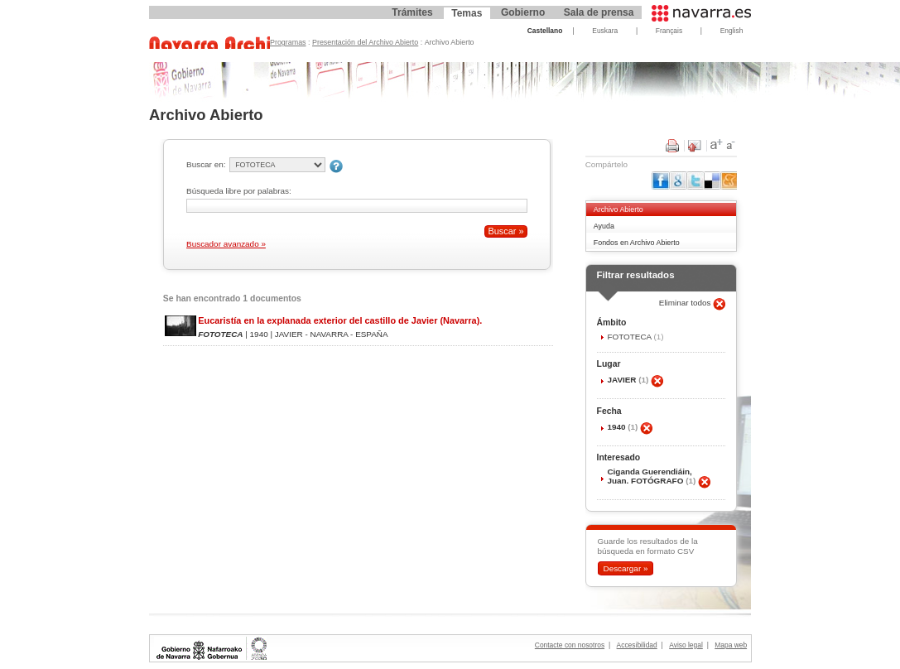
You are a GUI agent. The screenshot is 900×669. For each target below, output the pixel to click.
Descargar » (625, 568)
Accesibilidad (637, 645)
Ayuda (604, 226)
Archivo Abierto (618, 209)
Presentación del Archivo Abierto (365, 42)
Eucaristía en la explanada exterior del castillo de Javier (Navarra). (340, 320)
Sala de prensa (599, 12)
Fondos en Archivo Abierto (637, 242)
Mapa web (731, 645)
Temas (466, 13)
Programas (288, 42)
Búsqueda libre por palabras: (238, 190)
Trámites (412, 12)
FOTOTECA (630, 336)
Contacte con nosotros (569, 645)
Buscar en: (205, 164)
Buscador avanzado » (226, 243)
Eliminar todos (686, 302)
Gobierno (523, 12)
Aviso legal (686, 645)
